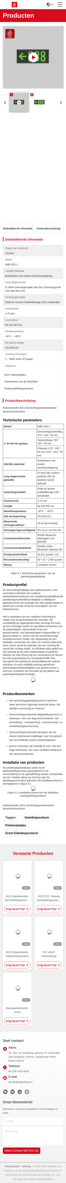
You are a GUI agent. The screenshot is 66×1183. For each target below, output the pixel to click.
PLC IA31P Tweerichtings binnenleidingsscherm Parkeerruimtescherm (49, 954)
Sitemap (26, 1166)
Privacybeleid (12, 1166)
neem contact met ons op (22, 1150)
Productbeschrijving (48, 228)
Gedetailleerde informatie (17, 228)
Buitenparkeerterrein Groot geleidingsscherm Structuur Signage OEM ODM (17, 1010)
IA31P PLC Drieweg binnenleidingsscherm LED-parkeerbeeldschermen (48, 898)
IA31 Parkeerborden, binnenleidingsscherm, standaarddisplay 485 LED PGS (17, 898)
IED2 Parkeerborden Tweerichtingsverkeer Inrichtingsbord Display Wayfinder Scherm (17, 954)
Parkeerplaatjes (15, 825)
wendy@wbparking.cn (20, 1082)
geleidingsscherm (36, 817)
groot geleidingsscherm (21, 833)
